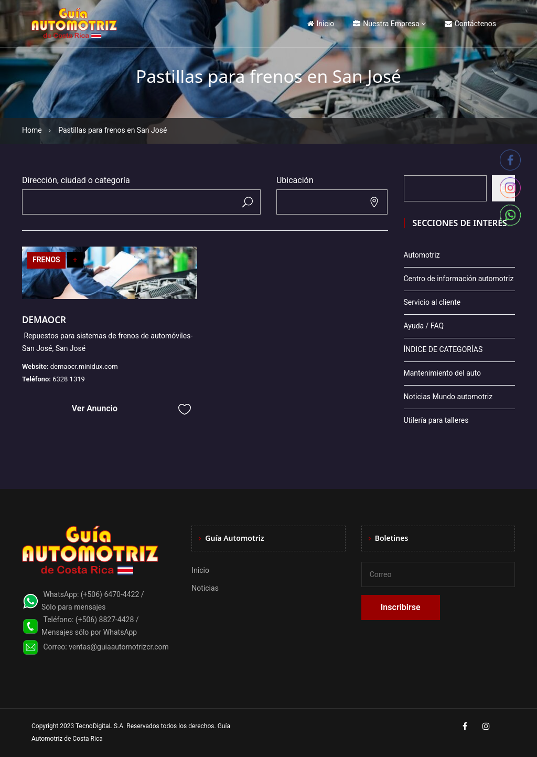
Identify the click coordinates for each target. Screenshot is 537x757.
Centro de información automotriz (459, 278)
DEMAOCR (44, 320)
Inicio (321, 23)
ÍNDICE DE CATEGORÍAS (443, 349)
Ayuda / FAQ (424, 326)
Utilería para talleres (436, 420)
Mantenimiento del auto (442, 373)
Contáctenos (470, 23)
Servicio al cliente (432, 302)
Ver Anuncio (94, 408)
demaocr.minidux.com (84, 366)
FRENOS (46, 259)
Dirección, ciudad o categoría (76, 180)
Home (32, 130)
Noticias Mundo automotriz (448, 396)
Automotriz (422, 255)
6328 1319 (68, 379)
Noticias (205, 588)
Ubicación (295, 180)
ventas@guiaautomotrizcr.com (119, 647)
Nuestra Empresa (386, 23)
